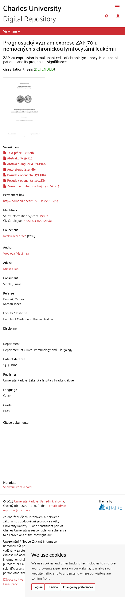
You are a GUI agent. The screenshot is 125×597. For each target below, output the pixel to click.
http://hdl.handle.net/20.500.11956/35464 (30, 201)
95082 (43, 216)
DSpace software (14, 579)
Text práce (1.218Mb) (19, 152)
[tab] (62, 218)
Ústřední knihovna (52, 501)
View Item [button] (11, 31)
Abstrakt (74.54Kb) (17, 158)
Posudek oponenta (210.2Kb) (24, 180)
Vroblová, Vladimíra (16, 253)
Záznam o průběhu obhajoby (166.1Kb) (31, 186)
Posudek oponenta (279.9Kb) (24, 175)
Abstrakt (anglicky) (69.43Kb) (24, 164)
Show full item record (17, 487)
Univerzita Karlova (26, 501)
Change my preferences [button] (78, 586)
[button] (106, 16)
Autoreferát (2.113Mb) (19, 169)
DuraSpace (10, 584)
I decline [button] (52, 586)
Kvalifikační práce (14, 236)
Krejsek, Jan (11, 268)
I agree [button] (38, 586)
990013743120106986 (37, 220)
